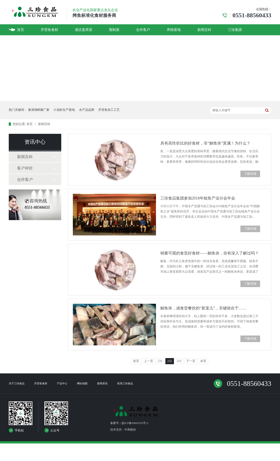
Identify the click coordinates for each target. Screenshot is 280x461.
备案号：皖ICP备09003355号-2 (129, 423)
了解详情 (250, 173)
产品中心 (62, 383)
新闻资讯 (102, 383)
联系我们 (24, 40)
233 (179, 361)
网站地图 (82, 383)
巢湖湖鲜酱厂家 (38, 109)
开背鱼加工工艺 (109, 109)
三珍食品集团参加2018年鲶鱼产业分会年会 (197, 198)
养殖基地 (174, 30)
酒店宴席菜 (83, 30)
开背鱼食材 (49, 30)
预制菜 (114, 30)
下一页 (190, 361)
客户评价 (25, 168)
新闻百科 (204, 30)
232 (169, 361)
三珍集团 (235, 30)
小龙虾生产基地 (64, 109)
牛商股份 (130, 429)
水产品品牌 (86, 109)
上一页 (148, 361)
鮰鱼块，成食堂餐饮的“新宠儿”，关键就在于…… (203, 308)
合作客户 (143, 30)
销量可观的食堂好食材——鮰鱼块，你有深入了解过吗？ (209, 253)
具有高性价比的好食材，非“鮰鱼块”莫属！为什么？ (205, 143)
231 (160, 361)
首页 (20, 30)
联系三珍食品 (125, 383)
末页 (203, 361)
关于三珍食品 (16, 383)
